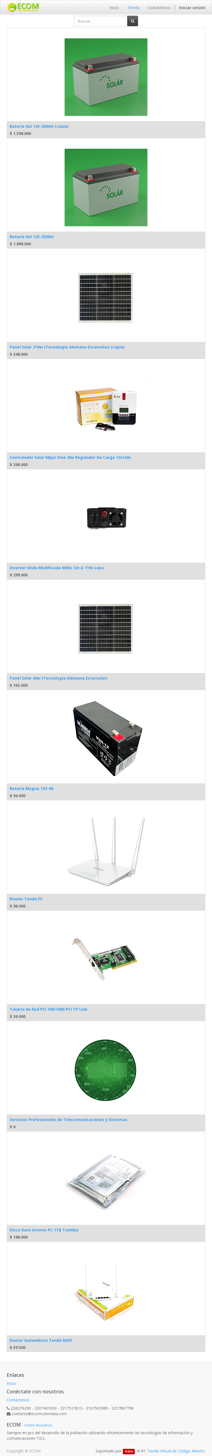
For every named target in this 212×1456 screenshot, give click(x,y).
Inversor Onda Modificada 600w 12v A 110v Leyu (57, 567)
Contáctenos (18, 1399)
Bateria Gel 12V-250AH (32, 236)
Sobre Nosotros (38, 1425)
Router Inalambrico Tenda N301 (41, 1340)
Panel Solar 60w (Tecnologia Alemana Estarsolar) (58, 678)
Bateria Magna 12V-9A (32, 788)
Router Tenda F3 (26, 898)
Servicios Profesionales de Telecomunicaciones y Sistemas (68, 1119)
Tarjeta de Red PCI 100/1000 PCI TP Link (49, 1009)
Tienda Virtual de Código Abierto (176, 1451)
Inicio (11, 1383)
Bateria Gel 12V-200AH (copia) (39, 126)
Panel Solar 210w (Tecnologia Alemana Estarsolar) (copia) (67, 347)
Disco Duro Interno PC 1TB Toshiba (44, 1230)
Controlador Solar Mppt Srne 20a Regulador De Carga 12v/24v (70, 457)
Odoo (129, 1451)
